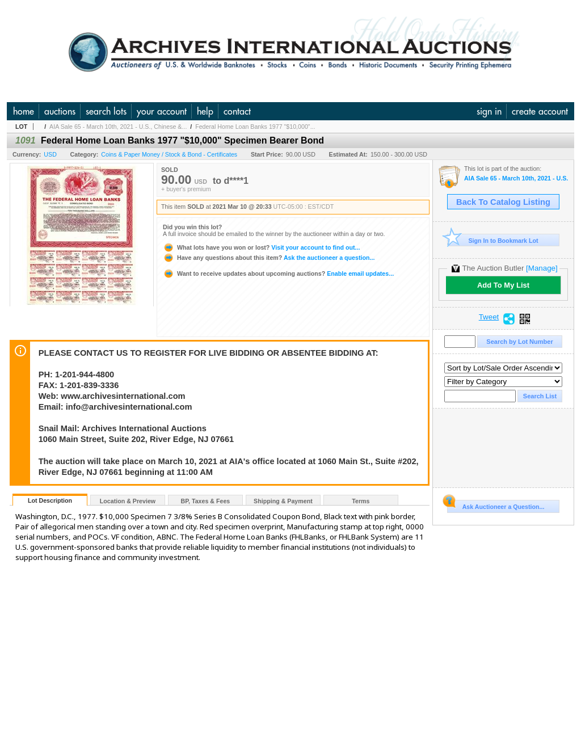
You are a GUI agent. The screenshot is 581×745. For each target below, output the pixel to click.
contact (237, 111)
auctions (59, 111)
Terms (360, 501)
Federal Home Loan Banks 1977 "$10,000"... (255, 126)
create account (540, 111)
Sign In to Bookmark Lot (492, 240)
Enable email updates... (278, 273)
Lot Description (50, 500)
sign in (489, 111)
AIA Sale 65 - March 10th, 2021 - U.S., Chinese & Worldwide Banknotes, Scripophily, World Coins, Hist (516, 178)
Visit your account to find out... (261, 247)
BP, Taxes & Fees (205, 501)
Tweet (489, 317)
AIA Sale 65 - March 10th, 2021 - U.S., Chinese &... (118, 126)
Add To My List (503, 285)
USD (50, 154)
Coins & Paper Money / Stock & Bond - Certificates (169, 154)
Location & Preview (127, 501)
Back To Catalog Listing (503, 202)
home (23, 111)
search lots (106, 111)
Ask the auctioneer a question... (268, 257)
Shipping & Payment (283, 501)
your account (162, 111)
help (205, 111)
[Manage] (541, 268)
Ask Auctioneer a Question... (495, 505)
